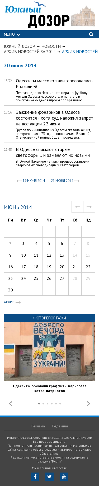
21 (75, 266)
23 (10, 278)
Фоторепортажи (49, 317)
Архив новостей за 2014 (30, 51)
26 (49, 278)
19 (49, 266)
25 (36, 278)
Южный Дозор (19, 46)
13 (62, 255)
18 (36, 266)
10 (23, 255)
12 (49, 255)
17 (23, 266)
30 (10, 289)
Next (88, 403)
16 (10, 266)
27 (62, 278)
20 (62, 266)
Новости (51, 46)
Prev (10, 403)
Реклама (38, 426)
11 (36, 255)
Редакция (60, 426)
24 (23, 278)
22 (88, 266)
